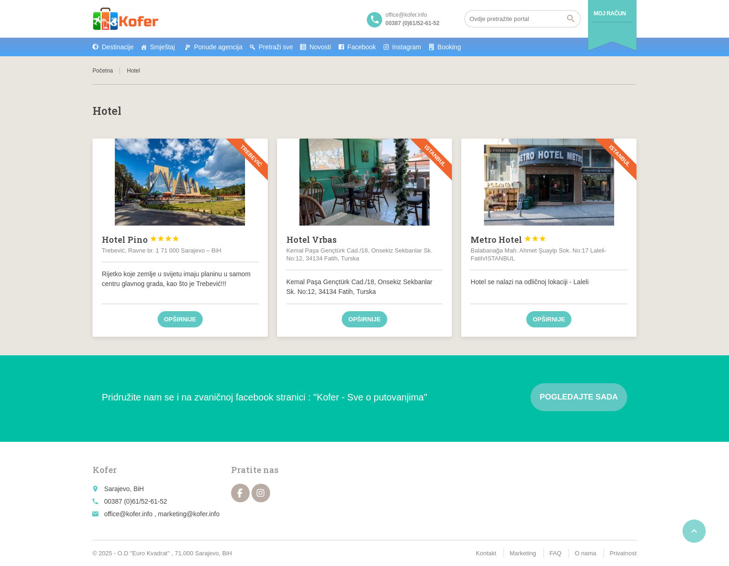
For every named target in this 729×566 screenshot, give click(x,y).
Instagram (406, 47)
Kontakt (486, 553)
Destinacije (117, 47)
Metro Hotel (508, 239)
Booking (449, 47)
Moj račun (610, 13)
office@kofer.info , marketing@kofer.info (161, 514)
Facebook (361, 47)
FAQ (556, 553)
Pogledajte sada (579, 397)
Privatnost (623, 553)
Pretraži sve (275, 47)
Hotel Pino (140, 239)
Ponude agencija (218, 47)
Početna (103, 70)
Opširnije (180, 319)
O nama (585, 553)
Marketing (523, 553)
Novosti (320, 47)
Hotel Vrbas (311, 239)
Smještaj (162, 47)
